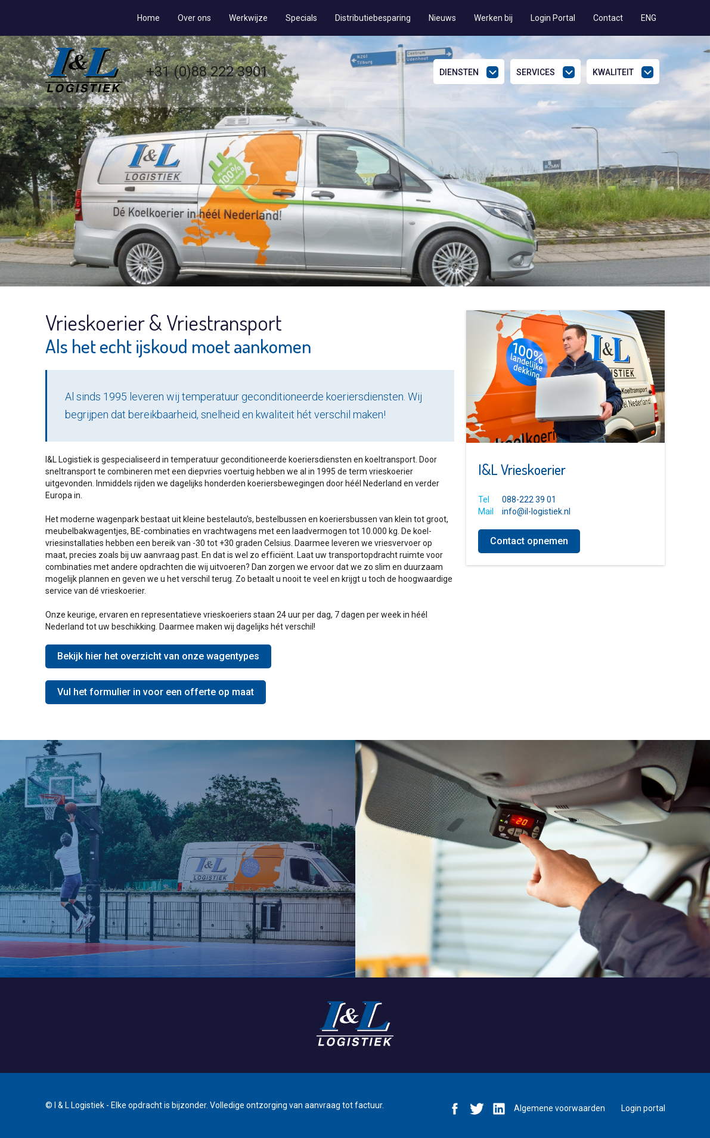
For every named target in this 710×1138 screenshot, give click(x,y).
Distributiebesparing (373, 18)
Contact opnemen (529, 541)
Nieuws (442, 18)
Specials (301, 18)
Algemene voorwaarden (559, 1108)
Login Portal (553, 18)
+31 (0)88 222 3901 (207, 71)
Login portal (643, 1108)
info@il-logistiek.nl (536, 511)
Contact (608, 18)
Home (148, 18)
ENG (648, 18)
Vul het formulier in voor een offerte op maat (155, 692)
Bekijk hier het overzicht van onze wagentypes (158, 656)
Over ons (194, 18)
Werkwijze (248, 18)
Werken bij (493, 18)
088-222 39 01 (529, 499)
